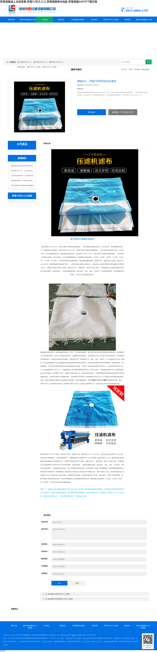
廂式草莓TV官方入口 (24, 62)
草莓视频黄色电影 (77, 19)
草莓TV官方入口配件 (34, 67)
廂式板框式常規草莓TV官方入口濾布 (60, 599)
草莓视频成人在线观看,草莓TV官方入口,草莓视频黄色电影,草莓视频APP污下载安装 (48, 1)
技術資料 (94, 19)
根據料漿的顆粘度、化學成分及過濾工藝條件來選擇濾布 (23, 180)
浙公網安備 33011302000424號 (84, 635)
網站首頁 (11, 19)
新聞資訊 (61, 19)
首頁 (130, 69)
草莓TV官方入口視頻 (111, 19)
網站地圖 (2, 651)
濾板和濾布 (21, 67)
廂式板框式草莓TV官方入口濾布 (59, 594)
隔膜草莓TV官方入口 (56, 62)
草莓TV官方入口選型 (49, 67)
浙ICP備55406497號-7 (65, 635)
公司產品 (44, 19)
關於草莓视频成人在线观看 (28, 21)
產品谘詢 (91, 112)
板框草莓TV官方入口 (40, 62)
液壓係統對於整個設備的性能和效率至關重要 (23, 166)
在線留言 (127, 19)
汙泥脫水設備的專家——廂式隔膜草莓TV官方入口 (23, 175)
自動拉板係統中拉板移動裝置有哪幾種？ (22, 185)
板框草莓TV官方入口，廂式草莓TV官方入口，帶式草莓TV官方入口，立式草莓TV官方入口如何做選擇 (23, 170)
